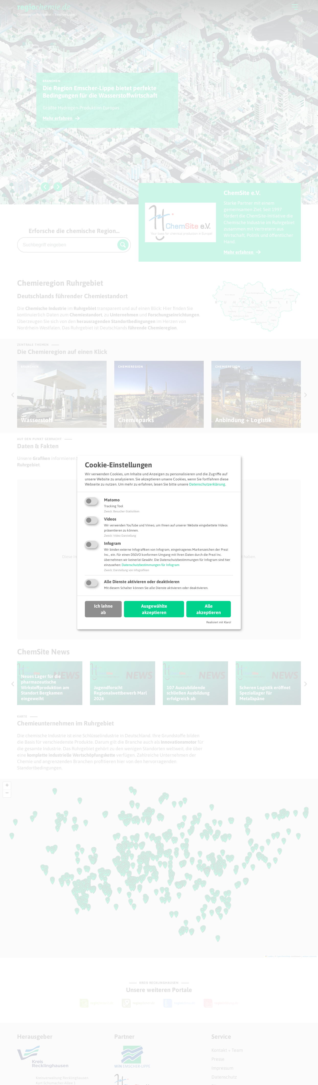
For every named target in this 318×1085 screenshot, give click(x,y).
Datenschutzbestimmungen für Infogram (150, 565)
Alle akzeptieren (208, 609)
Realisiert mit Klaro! (218, 622)
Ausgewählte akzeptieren (154, 609)
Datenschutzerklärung (207, 484)
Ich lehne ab (103, 609)
